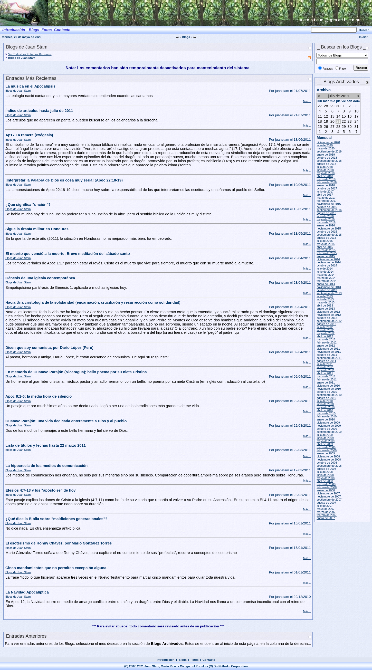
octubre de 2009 (327, 428)
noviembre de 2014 (329, 262)
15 (344, 116)
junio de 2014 (325, 271)
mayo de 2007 (326, 508)
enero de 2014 (326, 283)
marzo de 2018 (326, 179)
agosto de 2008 (326, 468)
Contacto (209, 659)
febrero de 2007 (327, 514)
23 (349, 121)
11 (320, 116)
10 (356, 111)
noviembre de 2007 (329, 496)
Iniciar (363, 37)
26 (326, 127)
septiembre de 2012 (329, 320)
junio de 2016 (325, 216)
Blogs (186, 37)
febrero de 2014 (327, 280)
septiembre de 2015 (329, 234)
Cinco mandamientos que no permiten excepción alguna (55, 568)
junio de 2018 (325, 169)
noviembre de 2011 (329, 351)
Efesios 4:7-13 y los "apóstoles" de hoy (40, 490)
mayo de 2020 (326, 148)
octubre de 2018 (327, 157)
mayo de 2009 (326, 441)
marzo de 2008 (326, 484)
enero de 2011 (326, 382)
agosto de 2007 (326, 502)
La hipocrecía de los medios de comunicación (46, 466)
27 (320, 106)
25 (320, 127)
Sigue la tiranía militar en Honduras (37, 229)
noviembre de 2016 (329, 203)
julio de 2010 (324, 401)
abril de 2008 (325, 481)
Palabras (327, 68)
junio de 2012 (325, 330)
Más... (307, 101)
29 (332, 106)
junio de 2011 (325, 367)
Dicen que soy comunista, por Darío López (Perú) (49, 348)
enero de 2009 (326, 453)
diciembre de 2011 (328, 348)
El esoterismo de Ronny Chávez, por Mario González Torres (58, 543)
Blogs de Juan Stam (21, 57)
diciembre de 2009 (328, 422)
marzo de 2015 (326, 250)
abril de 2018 (325, 176)
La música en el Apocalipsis (30, 86)
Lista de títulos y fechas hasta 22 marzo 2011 (45, 445)
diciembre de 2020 (328, 142)
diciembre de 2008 (328, 456)
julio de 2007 (324, 505)
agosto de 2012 (326, 324)
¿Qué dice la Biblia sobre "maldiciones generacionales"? (56, 519)
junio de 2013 (325, 299)
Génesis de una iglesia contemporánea (40, 278)
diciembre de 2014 (328, 259)
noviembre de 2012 (329, 314)
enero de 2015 (326, 256)
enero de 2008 (326, 490)
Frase (342, 68)
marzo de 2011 (326, 376)
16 (349, 116)
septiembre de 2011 (329, 357)
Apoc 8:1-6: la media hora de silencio (38, 396)
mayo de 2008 (326, 478)
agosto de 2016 (326, 213)
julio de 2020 (324, 145)
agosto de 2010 (326, 397)
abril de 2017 (325, 194)
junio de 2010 (325, 404)
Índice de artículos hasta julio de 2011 (39, 111)
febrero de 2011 (327, 379)
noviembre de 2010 (329, 388)
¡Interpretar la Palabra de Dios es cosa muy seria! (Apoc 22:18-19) (64, 180)
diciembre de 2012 (328, 311)
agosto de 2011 (326, 360)
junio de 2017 (325, 191)
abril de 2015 (325, 246)
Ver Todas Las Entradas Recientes (30, 54)
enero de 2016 (326, 225)
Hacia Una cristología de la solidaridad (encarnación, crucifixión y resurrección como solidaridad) (92, 302)
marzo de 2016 (326, 222)
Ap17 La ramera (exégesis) (29, 135)
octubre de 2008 (327, 462)
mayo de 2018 (326, 173)
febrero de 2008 (327, 487)
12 (326, 116)
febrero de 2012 (327, 342)
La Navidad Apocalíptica (27, 592)
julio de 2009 (324, 434)
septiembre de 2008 (329, 465)
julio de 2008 (324, 471)
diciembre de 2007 (328, 493)
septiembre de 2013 (329, 293)
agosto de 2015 (326, 237)
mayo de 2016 (326, 219)
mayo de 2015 (326, 243)
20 (332, 121)
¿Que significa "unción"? (28, 205)
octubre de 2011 (327, 354)
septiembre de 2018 (329, 160)
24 (356, 121)
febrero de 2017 (327, 200)
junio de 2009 (325, 437)
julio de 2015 (324, 240)
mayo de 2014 (326, 274)
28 (326, 106)
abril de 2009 (325, 444)
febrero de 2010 (327, 416)
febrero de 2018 (327, 182)
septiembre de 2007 (329, 499)
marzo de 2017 (326, 197)
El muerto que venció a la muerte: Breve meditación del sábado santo (67, 254)
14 (338, 116)
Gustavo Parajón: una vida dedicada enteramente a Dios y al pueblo (66, 421)
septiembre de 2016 (329, 210)
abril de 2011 (325, 373)
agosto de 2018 (326, 163)
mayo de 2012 (326, 333)
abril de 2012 (325, 336)
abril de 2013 (325, 305)
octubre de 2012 (327, 317)
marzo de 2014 (326, 277)
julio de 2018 (324, 166)
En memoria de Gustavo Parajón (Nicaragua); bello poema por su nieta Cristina (76, 372)
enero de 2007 (326, 518)
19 (326, 121)
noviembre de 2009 (329, 425)
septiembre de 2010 (329, 394)
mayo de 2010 (326, 407)
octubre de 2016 (327, 206)
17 (356, 116)
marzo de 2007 (326, 511)
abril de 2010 (325, 410)
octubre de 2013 (327, 290)
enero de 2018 (326, 185)
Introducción (166, 659)
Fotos (194, 659)
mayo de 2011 (326, 370)
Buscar (364, 30)
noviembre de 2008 (329, 459)
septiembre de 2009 (329, 431)
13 (332, 116)
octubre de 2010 (327, 391)
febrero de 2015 (327, 253)
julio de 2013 (324, 296)
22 (344, 121)
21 (338, 121)
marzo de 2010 (326, 413)
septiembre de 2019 (329, 151)
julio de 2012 (324, 327)
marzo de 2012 (326, 339)
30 (338, 106)
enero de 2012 (326, 345)
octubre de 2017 (327, 188)
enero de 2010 (326, 419)
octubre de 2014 (327, 265)
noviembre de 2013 (329, 287)
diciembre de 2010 (328, 385)
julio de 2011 (324, 364)
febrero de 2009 (327, 450)
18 (320, 121)
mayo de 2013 (326, 302)
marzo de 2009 (326, 447)
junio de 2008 (325, 474)
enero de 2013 (326, 308)
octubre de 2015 (327, 231)
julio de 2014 (324, 268)
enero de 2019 (326, 154)
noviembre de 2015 (329, 228)
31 (356, 127)
